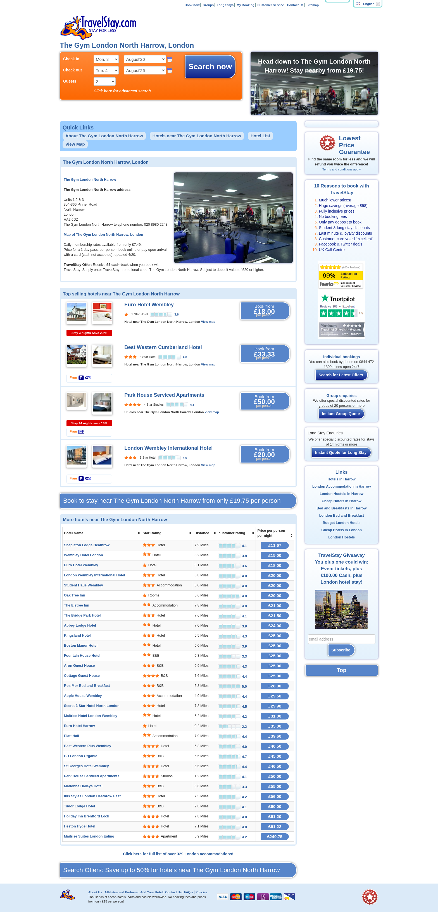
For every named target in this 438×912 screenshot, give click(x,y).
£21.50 (274, 615)
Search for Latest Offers (341, 375)
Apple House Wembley (83, 696)
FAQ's (188, 892)
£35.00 (274, 726)
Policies (201, 892)
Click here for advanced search (122, 91)
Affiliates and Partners (121, 892)
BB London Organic (80, 756)
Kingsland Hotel (77, 635)
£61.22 (274, 826)
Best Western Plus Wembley (87, 746)
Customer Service (270, 5)
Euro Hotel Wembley (149, 304)
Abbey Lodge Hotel (80, 625)
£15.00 (274, 555)
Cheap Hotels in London (341, 530)
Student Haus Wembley (83, 585)
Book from (264, 311)
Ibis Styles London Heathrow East (92, 796)
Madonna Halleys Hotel (83, 786)
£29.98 (274, 706)
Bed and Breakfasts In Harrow (341, 508)
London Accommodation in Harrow (341, 487)
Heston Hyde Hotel (79, 826)
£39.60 (274, 736)
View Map (75, 144)
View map (208, 321)
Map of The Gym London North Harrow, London (103, 235)
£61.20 (274, 816)
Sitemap (312, 5)
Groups (208, 5)
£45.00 (274, 756)
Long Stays (225, 5)
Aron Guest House (79, 666)
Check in (71, 59)
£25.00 (274, 635)
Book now (192, 5)
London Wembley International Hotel (168, 448)
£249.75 (275, 836)
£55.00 (274, 786)
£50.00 (274, 776)
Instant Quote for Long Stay (340, 452)
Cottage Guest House (82, 676)
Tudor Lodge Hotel (79, 806)
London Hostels (341, 537)
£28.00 (274, 686)
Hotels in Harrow (342, 479)
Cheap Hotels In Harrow (341, 501)
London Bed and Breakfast (341, 516)
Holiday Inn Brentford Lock (86, 816)
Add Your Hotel (151, 892)
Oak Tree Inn (74, 595)
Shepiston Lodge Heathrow (87, 545)
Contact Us (295, 5)
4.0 (185, 357)
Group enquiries (342, 395)
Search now (210, 66)
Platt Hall (71, 736)
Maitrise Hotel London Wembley (90, 716)
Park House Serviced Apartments (164, 395)
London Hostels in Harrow (341, 494)
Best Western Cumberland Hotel (163, 347)
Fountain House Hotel (82, 656)
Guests (69, 81)
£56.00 (274, 796)
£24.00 (274, 625)
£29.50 (274, 696)
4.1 (192, 404)
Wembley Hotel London (83, 555)
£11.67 (274, 545)
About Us (95, 892)
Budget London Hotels (341, 523)
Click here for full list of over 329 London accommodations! (178, 854)
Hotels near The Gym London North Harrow (197, 135)
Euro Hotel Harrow (79, 726)
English (365, 4)
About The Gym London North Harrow (104, 135)
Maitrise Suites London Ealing (89, 836)
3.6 (176, 314)
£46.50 (274, 766)
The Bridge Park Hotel (82, 615)
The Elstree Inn (76, 605)
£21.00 (274, 605)
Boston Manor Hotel (80, 646)
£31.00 (274, 716)
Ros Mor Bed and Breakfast (87, 686)
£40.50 (274, 746)
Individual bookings (341, 357)
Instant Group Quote (341, 414)
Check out (72, 70)
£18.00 (274, 565)
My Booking (245, 5)
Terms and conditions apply (341, 169)
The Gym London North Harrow (90, 180)
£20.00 (274, 575)
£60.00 (274, 806)
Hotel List (260, 135)
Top (341, 670)
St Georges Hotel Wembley (86, 766)
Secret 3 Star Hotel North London (92, 706)
